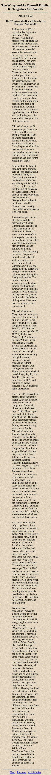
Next (12, 772)
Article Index (34, 772)
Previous (21, 772)
